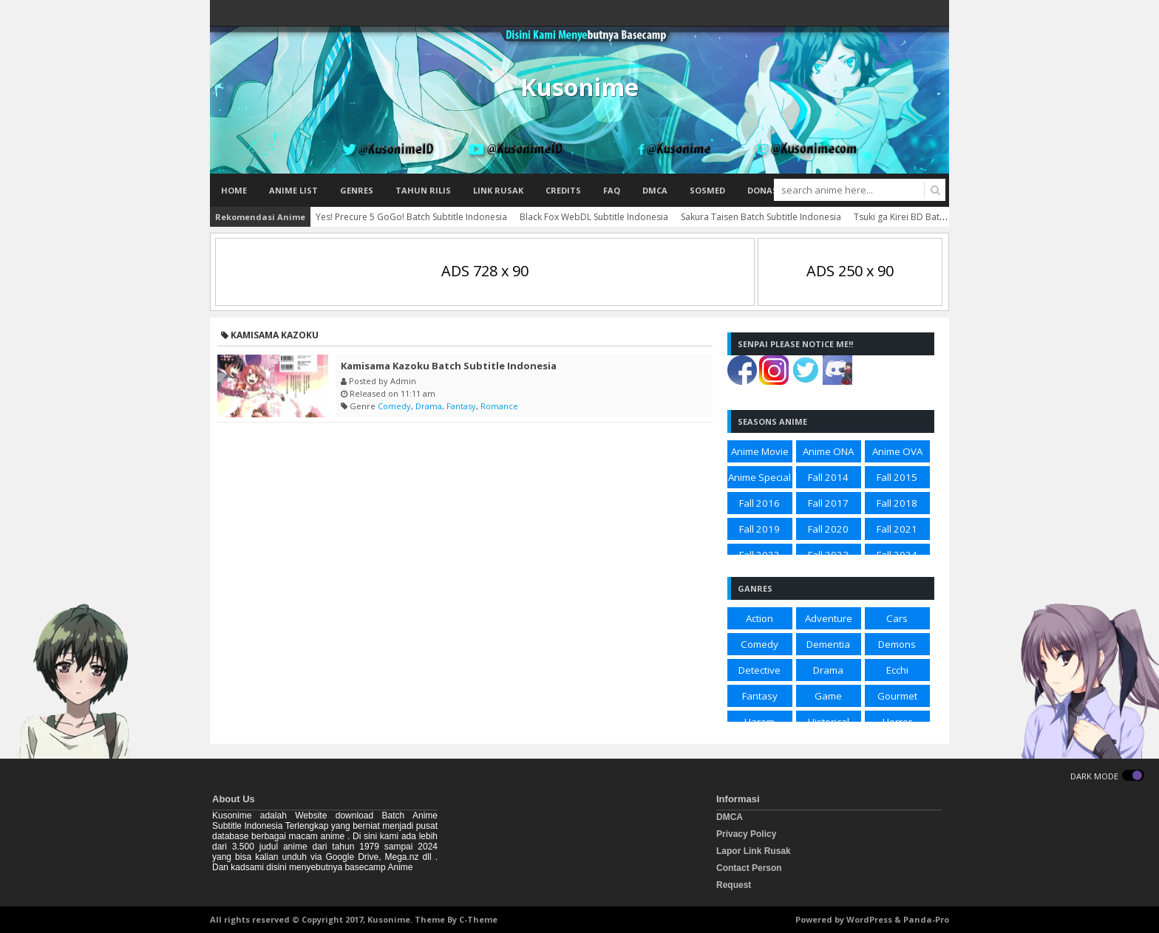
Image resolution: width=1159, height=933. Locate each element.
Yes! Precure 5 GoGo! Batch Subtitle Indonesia (411, 217)
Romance (499, 405)
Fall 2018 (897, 503)
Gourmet (897, 696)
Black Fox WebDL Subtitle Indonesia (594, 217)
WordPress (869, 919)
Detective (759, 670)
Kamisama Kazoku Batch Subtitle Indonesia (449, 365)
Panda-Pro (926, 919)
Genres (356, 190)
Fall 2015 (897, 477)
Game (828, 696)
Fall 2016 (759, 503)
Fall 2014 (828, 477)
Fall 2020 (828, 529)
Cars (897, 618)
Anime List (293, 190)
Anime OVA (897, 451)
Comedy (394, 405)
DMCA (654, 190)
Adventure (828, 618)
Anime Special (759, 477)
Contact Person (749, 868)
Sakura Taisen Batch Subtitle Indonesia (761, 217)
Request (733, 885)
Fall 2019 (759, 529)
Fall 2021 (897, 529)
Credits (563, 190)
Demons (897, 644)
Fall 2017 (828, 503)
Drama (428, 405)
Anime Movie (760, 451)
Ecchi (897, 670)
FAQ (611, 190)
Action (759, 618)
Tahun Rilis (423, 190)
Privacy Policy (746, 834)
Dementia (828, 644)
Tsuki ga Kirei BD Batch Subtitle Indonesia (940, 217)
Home (234, 190)
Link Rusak (498, 190)
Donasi (764, 190)
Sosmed (707, 190)
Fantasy (461, 405)
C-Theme (478, 919)
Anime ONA (828, 451)
